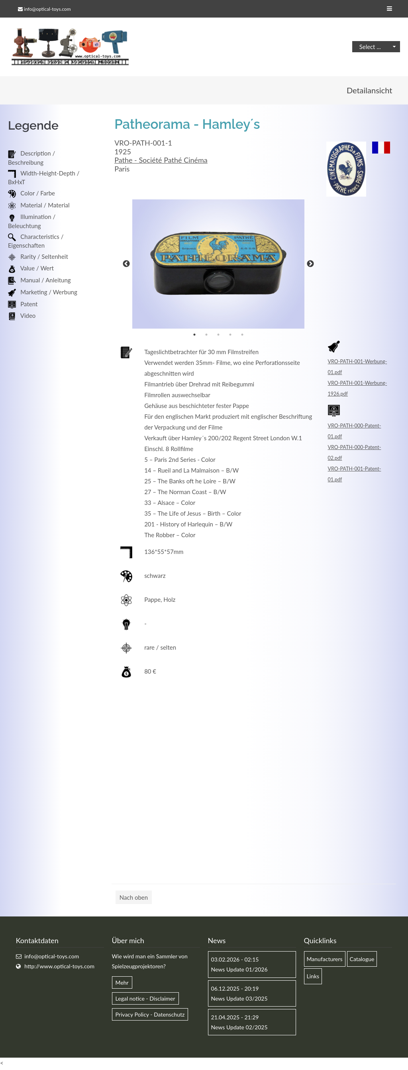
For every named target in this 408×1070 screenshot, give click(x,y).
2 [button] (206, 336)
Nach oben (134, 898)
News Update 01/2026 (239, 970)
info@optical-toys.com (47, 9)
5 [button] (242, 336)
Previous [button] (126, 265)
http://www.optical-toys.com (59, 967)
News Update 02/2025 (239, 1028)
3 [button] (218, 336)
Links (313, 977)
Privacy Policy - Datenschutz (150, 1015)
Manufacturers (325, 960)
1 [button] (194, 336)
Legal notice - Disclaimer (145, 999)
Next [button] (310, 265)
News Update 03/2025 (239, 999)
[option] (218, 265)
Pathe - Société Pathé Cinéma (161, 161)
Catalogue (362, 960)
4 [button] (230, 336)
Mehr (122, 983)
